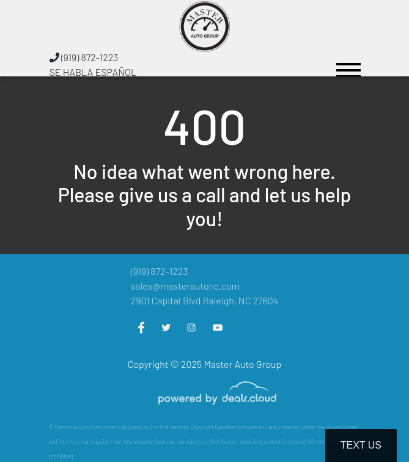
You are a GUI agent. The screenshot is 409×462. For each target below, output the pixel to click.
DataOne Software (236, 427)
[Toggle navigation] (348, 64)
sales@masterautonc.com (185, 286)
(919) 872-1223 (84, 57)
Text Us (361, 445)
